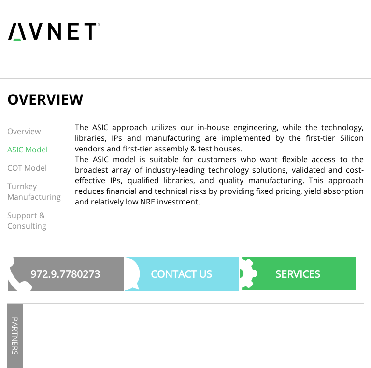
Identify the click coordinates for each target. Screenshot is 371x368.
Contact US (181, 274)
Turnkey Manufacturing (34, 191)
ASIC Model (27, 149)
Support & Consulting (26, 220)
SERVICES (297, 274)
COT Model (27, 168)
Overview (24, 131)
